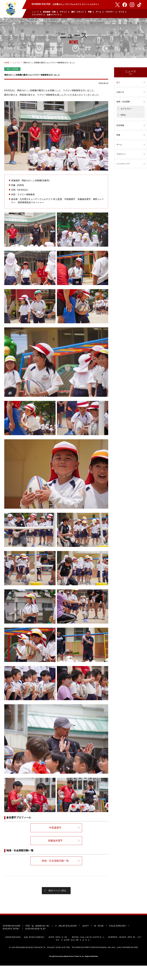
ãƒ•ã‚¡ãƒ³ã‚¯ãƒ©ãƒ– (11, 933)
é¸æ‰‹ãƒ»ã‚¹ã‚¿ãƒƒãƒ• (66, 930)
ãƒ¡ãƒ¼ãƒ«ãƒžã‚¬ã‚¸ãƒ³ (35, 933)
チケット (63, 12)
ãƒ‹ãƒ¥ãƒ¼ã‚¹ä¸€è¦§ (11, 930)
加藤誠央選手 (55, 843)
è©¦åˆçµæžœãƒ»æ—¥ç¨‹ (38, 930)
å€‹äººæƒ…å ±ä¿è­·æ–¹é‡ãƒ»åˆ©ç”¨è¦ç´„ (88, 941)
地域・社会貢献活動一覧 (55, 863)
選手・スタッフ (77, 12)
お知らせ (120, 93)
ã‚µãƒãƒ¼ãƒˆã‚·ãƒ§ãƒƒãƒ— (34, 941)
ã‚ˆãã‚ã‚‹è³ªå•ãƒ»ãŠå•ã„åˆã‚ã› (73, 944)
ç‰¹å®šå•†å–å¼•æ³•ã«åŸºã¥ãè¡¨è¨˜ (125, 941)
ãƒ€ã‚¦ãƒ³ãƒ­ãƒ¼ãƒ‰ (13, 941)
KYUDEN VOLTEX (11, 9)
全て (118, 84)
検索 (139, 13)
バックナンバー (123, 165)
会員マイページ (53, 15)
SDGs (123, 116)
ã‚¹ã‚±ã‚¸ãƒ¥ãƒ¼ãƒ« (117, 930)
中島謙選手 (55, 830)
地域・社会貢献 (123, 103)
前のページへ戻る (57, 893)
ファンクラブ (37, 15)
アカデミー (109, 12)
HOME (6, 64)
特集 (90, 12)
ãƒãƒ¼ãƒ (99, 930)
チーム (98, 12)
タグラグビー (126, 110)
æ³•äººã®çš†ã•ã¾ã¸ (59, 941)
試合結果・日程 (49, 12)
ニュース (35, 12)
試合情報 (120, 127)
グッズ (121, 12)
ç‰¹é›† (85, 930)
